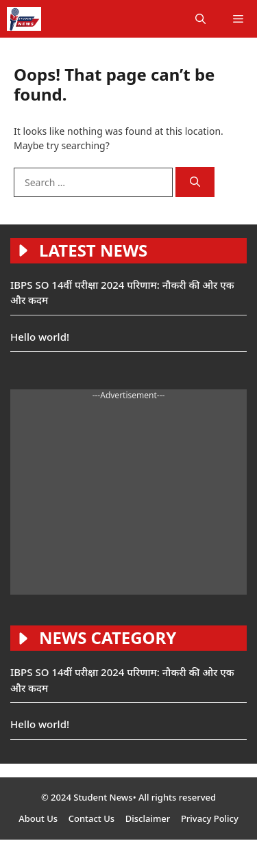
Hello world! (39, 337)
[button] (200, 19)
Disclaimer (147, 818)
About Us (38, 818)
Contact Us (91, 818)
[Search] (195, 182)
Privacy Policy (209, 818)
